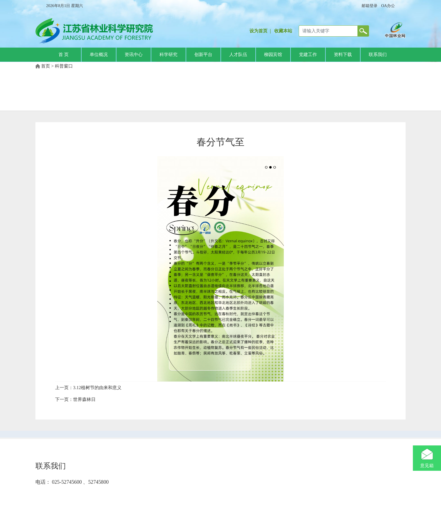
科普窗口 (64, 66)
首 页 (63, 54)
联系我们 (378, 54)
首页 (45, 66)
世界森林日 (84, 399)
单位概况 (99, 54)
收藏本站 (283, 30)
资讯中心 (134, 54)
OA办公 (388, 5)
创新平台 (203, 54)
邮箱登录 (369, 5)
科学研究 (168, 54)
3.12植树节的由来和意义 (97, 387)
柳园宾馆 (273, 54)
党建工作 (308, 54)
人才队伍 (238, 54)
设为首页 (258, 30)
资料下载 (343, 54)
